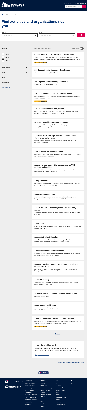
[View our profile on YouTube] (76, 383)
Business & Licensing (31, 394)
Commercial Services (31, 399)
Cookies (43, 383)
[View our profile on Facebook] (76, 381)
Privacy (57, 394)
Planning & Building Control (61, 391)
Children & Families (30, 397)
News (84, 3)
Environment (44, 399)
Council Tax (44, 385)
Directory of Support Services (46, 395)
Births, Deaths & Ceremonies (29, 391)
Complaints (28, 404)
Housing (43, 406)
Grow (42, 401)
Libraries (58, 383)
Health (42, 403)
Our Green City (60, 388)
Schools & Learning (61, 397)
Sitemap (58, 399)
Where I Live (67, 3)
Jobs (57, 380)
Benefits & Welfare (30, 385)
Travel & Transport (60, 404)
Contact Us (43, 380)
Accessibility (28, 380)
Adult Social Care (30, 383)
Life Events (58, 385)
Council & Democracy (46, 388)
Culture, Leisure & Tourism (45, 391)
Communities (28, 402)
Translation (58, 402)
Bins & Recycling (29, 388)
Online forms (77, 3)
